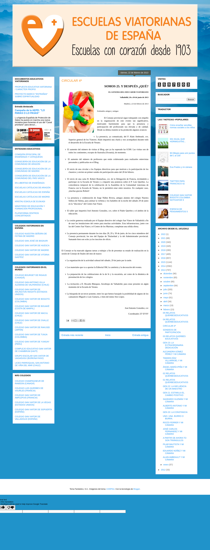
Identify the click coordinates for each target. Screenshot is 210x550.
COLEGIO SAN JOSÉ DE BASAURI (31, 241)
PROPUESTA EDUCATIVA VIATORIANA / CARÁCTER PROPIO (33, 88)
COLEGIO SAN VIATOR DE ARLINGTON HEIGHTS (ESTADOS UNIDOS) (31, 292)
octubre (167, 281)
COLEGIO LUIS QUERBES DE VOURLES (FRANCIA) (29, 389)
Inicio (107, 335)
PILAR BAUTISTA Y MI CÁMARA (173, 445)
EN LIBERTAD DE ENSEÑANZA (29, 183)
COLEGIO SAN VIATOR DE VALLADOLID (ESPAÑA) (27, 417)
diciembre (168, 273)
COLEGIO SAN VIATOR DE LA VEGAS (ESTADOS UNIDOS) (33, 403)
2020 (163, 242)
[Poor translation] (10, 507)
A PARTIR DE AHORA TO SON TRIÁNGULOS (174, 439)
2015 (163, 262)
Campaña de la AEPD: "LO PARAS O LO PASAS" (30, 111)
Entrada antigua (140, 335)
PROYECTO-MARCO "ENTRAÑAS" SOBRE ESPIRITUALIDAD (31, 95)
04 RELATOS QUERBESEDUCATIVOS (175, 320)
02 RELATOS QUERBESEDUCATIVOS (175, 374)
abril (165, 301)
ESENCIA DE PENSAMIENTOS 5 (179, 210)
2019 (163, 246)
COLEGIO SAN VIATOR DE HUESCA (32, 245)
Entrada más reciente (72, 335)
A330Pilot (110, 489)
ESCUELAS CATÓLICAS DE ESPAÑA (32, 192)
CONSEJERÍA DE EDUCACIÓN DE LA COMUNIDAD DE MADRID (32, 170)
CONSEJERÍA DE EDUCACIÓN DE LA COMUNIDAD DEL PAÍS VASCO (32, 177)
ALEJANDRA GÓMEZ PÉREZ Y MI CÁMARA (174, 352)
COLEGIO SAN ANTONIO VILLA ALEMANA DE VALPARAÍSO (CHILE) (32, 283)
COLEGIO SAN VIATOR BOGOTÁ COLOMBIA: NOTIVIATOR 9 (181, 197)
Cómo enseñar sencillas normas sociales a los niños (182, 126)
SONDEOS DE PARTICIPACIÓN (172, 331)
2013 (163, 270)
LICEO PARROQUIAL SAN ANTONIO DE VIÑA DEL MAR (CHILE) (32, 364)
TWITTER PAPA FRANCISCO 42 (177, 182)
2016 (163, 258)
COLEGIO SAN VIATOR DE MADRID (32, 250)
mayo (166, 297)
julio (165, 289)
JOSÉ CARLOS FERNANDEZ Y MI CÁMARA (172, 431)
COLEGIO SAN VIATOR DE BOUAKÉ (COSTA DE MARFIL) (32, 307)
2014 (163, 266)
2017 (163, 254)
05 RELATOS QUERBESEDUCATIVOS (175, 314)
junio (165, 293)
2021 (163, 238)
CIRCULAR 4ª (169, 326)
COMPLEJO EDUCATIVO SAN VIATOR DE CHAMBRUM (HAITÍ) (33, 350)
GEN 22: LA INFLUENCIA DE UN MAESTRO (174, 387)
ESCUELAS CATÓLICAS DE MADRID (32, 197)
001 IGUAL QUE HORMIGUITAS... (178, 140)
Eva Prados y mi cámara (181, 167)
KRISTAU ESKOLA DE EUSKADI (30, 201)
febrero (166, 309)
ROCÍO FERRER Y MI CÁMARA (173, 423)
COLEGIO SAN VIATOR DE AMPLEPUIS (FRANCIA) (27, 396)
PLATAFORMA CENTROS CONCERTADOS (27, 214)
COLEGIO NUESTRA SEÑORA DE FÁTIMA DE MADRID (31, 234)
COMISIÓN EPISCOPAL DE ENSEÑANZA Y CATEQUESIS (29, 155)
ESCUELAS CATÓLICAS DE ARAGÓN (32, 187)
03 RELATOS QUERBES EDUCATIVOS (174, 337)
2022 (163, 234)
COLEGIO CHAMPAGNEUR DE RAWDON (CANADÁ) (29, 382)
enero (166, 464)
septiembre (168, 285)
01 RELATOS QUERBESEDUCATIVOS (175, 381)
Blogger (136, 489)
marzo (166, 305)
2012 (163, 470)
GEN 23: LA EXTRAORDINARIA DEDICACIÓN (173, 345)
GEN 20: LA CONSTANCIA (175, 412)
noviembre (168, 277)
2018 (163, 250)
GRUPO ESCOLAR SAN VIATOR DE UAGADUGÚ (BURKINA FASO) (32, 357)
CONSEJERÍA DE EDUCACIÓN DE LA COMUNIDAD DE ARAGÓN (32, 162)
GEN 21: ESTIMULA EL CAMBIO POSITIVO (173, 394)
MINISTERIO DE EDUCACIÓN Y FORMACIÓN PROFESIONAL (30, 207)
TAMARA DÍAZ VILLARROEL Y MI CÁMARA (172, 360)
